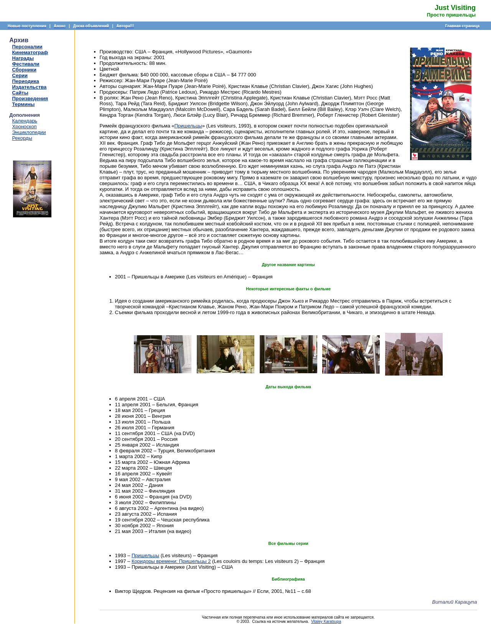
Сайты (20, 93)
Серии (20, 75)
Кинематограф (30, 52)
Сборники (24, 70)
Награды (23, 58)
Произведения (30, 98)
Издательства (29, 87)
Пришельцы (188, 126)
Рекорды (22, 138)
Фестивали (26, 64)
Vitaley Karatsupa (326, 621)
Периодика (25, 81)
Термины (23, 104)
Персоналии (27, 47)
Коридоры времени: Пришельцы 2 (171, 561)
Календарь (25, 121)
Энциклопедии (29, 132)
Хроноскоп (24, 126)
